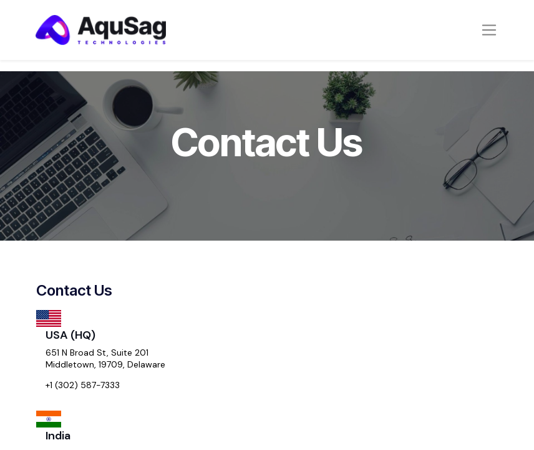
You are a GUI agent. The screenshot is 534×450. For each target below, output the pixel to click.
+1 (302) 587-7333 (83, 385)
